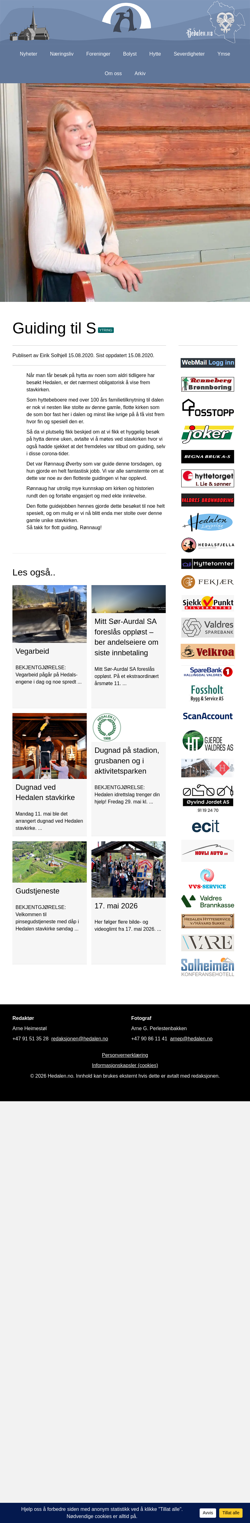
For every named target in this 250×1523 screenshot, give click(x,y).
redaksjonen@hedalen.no (79, 1038)
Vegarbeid (32, 651)
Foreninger (98, 54)
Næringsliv (62, 54)
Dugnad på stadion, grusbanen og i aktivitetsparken (127, 760)
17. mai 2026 (116, 906)
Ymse (223, 54)
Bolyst (130, 54)
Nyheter (28, 54)
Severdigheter (189, 54)
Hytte (155, 54)
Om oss (113, 73)
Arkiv (140, 73)
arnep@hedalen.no (191, 1038)
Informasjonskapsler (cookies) (125, 1065)
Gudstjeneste (37, 891)
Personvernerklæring (125, 1055)
